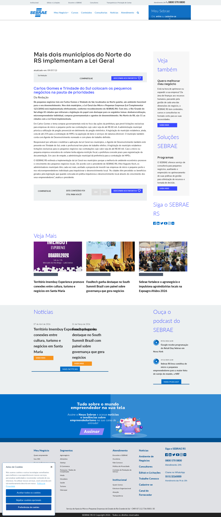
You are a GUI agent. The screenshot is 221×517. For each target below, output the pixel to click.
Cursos (74, 12)
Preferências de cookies (28, 507)
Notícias (114, 12)
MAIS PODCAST (171, 382)
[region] (28, 489)
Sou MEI (37, 459)
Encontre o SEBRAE (75, 3)
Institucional (34, 3)
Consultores (94, 3)
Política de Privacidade (121, 466)
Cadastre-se (146, 484)
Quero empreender (41, 455)
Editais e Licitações (53, 3)
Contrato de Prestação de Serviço (122, 471)
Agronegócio (64, 455)
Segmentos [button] (66, 450)
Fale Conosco (118, 463)
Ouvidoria (116, 459)
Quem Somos (118, 485)
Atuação (116, 492)
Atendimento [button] (120, 450)
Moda (62, 475)
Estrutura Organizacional (122, 488)
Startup (63, 463)
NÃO (105, 192)
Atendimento (127, 12)
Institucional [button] (120, 479)
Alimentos (64, 459)
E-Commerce (65, 466)
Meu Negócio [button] (41, 450)
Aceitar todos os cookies (28, 492)
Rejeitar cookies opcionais (28, 500)
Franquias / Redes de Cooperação (68, 471)
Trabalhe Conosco (149, 478)
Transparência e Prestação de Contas (119, 3)
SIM (95, 192)
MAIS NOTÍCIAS (70, 369)
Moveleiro (64, 479)
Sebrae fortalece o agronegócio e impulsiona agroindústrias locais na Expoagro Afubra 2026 (160, 286)
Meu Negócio (61, 12)
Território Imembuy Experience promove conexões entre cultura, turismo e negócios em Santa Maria (59, 286)
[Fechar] (51, 467)
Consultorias (101, 12)
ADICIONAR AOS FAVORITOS (127, 78)
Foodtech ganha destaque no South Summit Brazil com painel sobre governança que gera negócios (108, 286)
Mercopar (63, 490)
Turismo (63, 486)
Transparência (118, 496)
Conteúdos (86, 12)
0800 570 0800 (176, 2)
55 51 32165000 (173, 476)
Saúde (62, 483)
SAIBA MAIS (164, 125)
